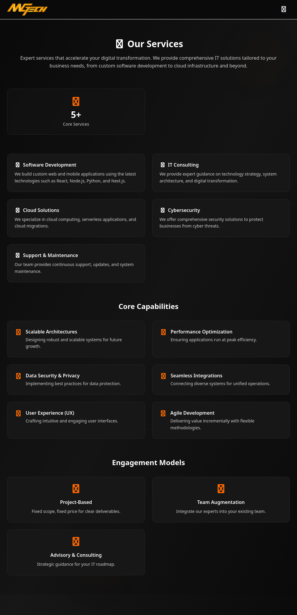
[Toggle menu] (284, 10)
